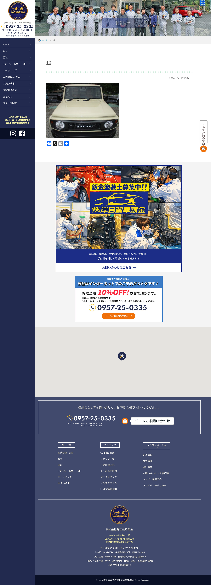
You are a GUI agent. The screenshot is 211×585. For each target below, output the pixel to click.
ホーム (6, 44)
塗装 (5, 57)
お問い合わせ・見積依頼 (156, 473)
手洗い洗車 (9, 83)
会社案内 (7, 96)
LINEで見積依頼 (108, 489)
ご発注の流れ (107, 464)
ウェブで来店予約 (152, 479)
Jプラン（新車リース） (15, 64)
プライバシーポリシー (154, 485)
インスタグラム (108, 483)
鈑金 (5, 51)
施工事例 (147, 461)
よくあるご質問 (108, 471)
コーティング (10, 70)
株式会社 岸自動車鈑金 (122, 579)
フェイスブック (108, 477)
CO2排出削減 (10, 90)
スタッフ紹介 (10, 103)
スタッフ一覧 (107, 458)
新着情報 (147, 455)
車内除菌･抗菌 (65, 452)
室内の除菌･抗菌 (12, 77)
